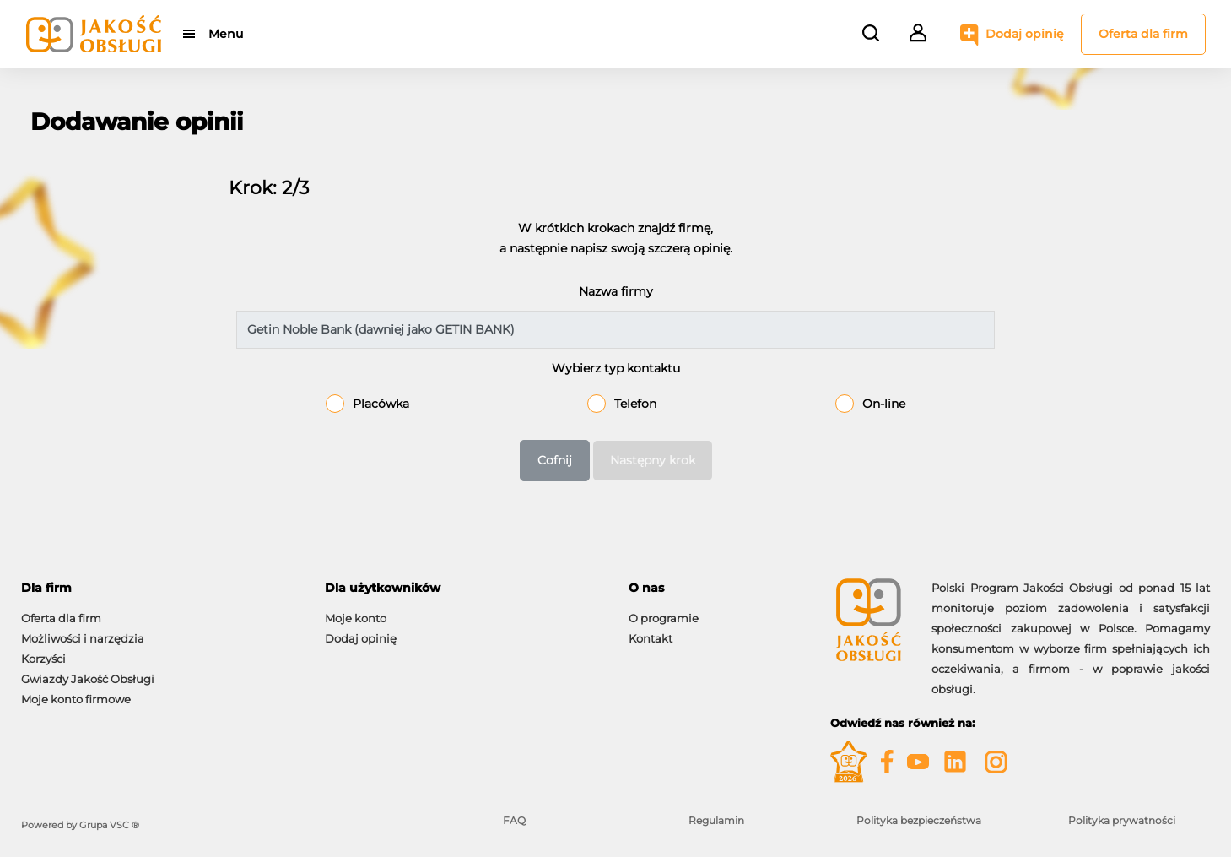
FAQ (514, 820)
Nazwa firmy (616, 291)
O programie (664, 618)
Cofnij (554, 460)
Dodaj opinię (1024, 34)
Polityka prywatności (1121, 820)
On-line (883, 404)
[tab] (160, 588)
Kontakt (650, 638)
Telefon (635, 404)
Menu (225, 33)
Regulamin (716, 820)
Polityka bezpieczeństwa (918, 820)
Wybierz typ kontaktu (616, 368)
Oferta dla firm (1143, 33)
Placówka (381, 404)
